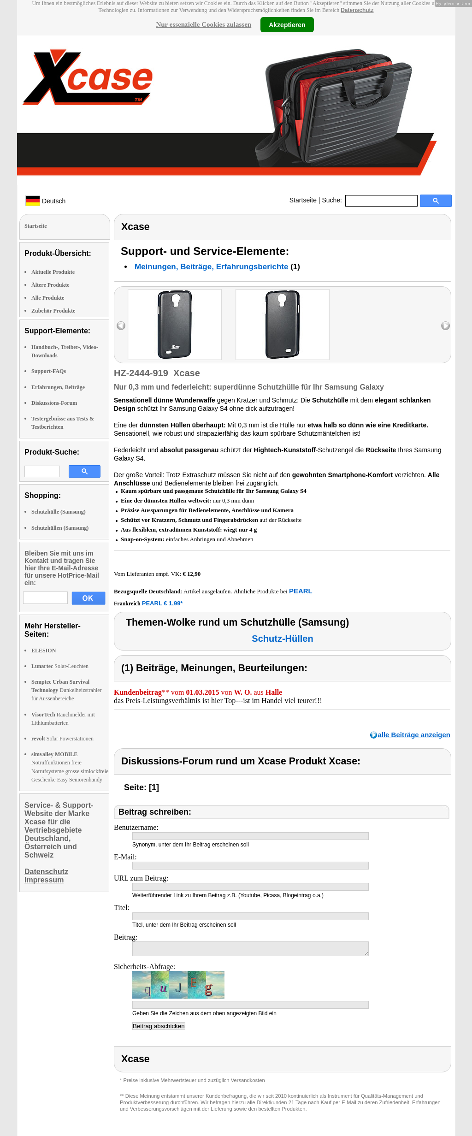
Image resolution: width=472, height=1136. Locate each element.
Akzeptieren (287, 24)
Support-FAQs (48, 371)
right (445, 325)
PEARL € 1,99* (162, 603)
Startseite (303, 200)
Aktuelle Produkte (53, 272)
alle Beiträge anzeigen (414, 735)
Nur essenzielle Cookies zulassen (203, 24)
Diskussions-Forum (54, 403)
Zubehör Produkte (53, 311)
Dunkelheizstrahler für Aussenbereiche (66, 690)
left (121, 325)
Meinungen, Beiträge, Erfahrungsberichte (211, 266)
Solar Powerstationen (62, 738)
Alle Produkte (47, 298)
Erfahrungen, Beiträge (58, 387)
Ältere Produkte (50, 285)
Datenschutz (357, 10)
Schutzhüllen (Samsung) (59, 528)
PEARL (301, 591)
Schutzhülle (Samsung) (58, 512)
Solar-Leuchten (59, 666)
